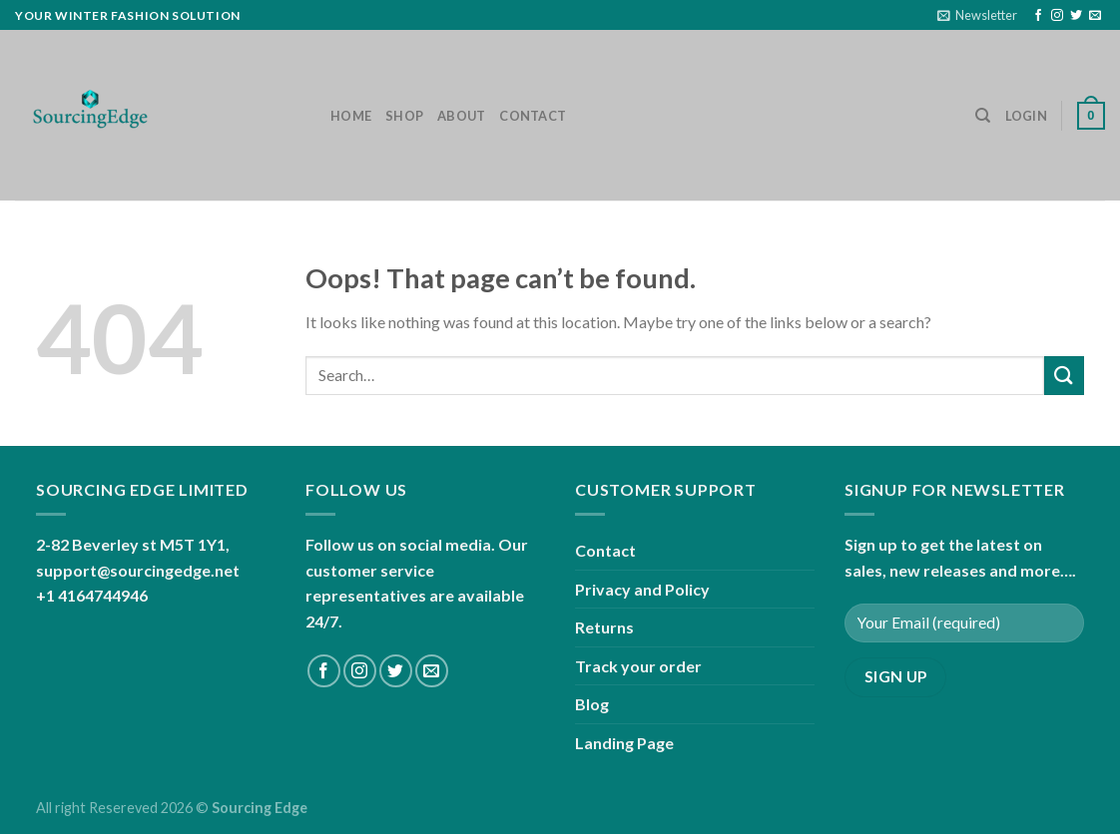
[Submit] (1064, 375)
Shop (404, 116)
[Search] (982, 116)
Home (350, 116)
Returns (604, 627)
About (461, 116)
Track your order (638, 665)
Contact (532, 116)
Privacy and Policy (642, 589)
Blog (592, 703)
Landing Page (624, 742)
